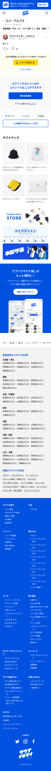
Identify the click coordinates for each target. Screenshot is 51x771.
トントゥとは (10, 539)
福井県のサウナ (9, 401)
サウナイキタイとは (12, 658)
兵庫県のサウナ (9, 428)
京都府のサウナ (23, 424)
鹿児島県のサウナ (10, 463)
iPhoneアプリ (10, 665)
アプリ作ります (36, 610)
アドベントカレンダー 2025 (38, 540)
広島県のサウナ (9, 441)
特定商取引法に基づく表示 (12, 716)
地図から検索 (10, 516)
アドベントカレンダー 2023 (38, 552)
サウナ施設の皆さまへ (13, 681)
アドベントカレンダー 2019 (38, 576)
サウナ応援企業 (36, 632)
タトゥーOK (39, 482)
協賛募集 (8, 549)
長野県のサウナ (37, 401)
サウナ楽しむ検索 (36, 613)
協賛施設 (33, 664)
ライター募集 (35, 587)
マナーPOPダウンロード (14, 691)
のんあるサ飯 (35, 603)
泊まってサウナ (36, 639)
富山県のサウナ (23, 397)
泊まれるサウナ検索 (12, 512)
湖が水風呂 (17, 490)
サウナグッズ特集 (11, 603)
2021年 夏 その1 (11, 619)
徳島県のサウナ (37, 441)
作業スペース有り (27, 486)
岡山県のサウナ (37, 438)
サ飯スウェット (10, 610)
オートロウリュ (32, 475)
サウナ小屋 (7, 490)
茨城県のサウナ (9, 380)
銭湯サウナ (21, 479)
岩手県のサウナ (37, 362)
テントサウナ (41, 486)
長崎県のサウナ (37, 455)
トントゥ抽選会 (10, 535)
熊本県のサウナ (9, 459)
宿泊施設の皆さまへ (12, 684)
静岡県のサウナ (23, 411)
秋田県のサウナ (23, 366)
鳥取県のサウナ (9, 438)
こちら (33, 103)
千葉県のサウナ (23, 384)
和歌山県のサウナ (38, 428)
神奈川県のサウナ (10, 387)
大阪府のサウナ (37, 424)
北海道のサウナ (9, 362)
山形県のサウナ (37, 366)
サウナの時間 (35, 636)
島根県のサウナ (23, 438)
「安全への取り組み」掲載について (13, 702)
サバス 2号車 (35, 623)
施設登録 (8, 523)
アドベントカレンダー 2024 (38, 546)
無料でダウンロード (25, 291)
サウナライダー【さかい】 (23, 36)
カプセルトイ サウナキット (38, 627)
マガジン (33, 535)
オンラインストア (11, 600)
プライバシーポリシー (11, 728)
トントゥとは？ (25, 69)
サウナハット (10, 607)
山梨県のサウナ (23, 401)
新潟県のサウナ (9, 397)
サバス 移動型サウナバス (38, 618)
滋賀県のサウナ (9, 424)
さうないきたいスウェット (14, 614)
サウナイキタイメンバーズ (39, 656)
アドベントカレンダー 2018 (38, 582)
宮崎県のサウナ (37, 459)
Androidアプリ (10, 668)
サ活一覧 (33, 509)
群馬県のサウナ (37, 380)
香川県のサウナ (9, 445)
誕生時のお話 (10, 661)
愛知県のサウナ (37, 411)
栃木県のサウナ (23, 380)
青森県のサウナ (23, 362)
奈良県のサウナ (23, 428)
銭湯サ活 (33, 642)
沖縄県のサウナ (25, 463)
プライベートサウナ (32, 490)
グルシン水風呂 (9, 479)
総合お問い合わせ (36, 684)
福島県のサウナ (9, 370)
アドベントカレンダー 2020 (38, 570)
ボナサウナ (31, 479)
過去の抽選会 (10, 545)
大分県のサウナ (23, 459)
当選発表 (8, 542)
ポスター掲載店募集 (12, 688)
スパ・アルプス (14, 21)
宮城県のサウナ (9, 366)
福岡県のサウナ (9, 455)
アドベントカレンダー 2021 (38, 564)
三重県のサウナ (9, 414)
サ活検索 (8, 519)
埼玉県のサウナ (9, 384)
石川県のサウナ (37, 397)
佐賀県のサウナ (23, 455)
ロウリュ (6, 475)
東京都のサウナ (37, 384)
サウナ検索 (9, 509)
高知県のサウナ (37, 445)
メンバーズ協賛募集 (12, 697)
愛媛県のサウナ (23, 445)
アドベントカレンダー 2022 (38, 558)
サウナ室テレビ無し (11, 482)
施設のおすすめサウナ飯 (39, 607)
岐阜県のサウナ (9, 411)
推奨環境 (6, 712)
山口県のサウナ (23, 441)
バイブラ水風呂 (26, 482)
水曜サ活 (33, 600)
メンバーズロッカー (37, 661)
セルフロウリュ (18, 475)
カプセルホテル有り (11, 486)
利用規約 (6, 720)
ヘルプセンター (36, 681)
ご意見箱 (33, 688)
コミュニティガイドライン (12, 724)
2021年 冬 (8, 626)
